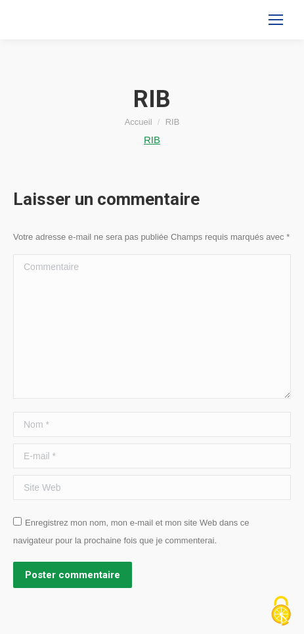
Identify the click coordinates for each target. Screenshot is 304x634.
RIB (152, 139)
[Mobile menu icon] (276, 20)
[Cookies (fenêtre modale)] (281, 611)
